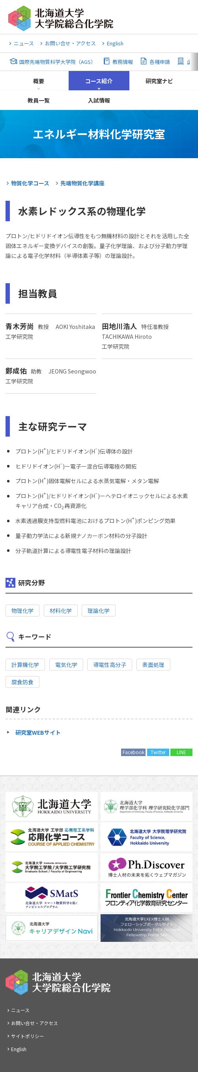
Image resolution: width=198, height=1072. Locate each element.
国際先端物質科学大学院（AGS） (57, 61)
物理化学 (22, 610)
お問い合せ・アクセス (70, 43)
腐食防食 (22, 682)
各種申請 (159, 61)
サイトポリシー (27, 1036)
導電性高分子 (109, 665)
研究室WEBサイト (38, 732)
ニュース (24, 43)
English (115, 43)
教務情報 (122, 61)
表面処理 (153, 665)
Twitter (158, 752)
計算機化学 (25, 665)
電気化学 (66, 665)
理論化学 (99, 610)
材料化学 (61, 610)
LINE (181, 752)
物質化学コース (30, 183)
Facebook (133, 752)
